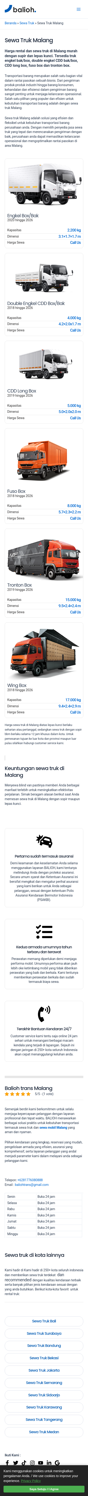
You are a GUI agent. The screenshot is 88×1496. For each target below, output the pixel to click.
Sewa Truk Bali (44, 1321)
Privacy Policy (31, 1481)
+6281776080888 (30, 1180)
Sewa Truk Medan (44, 1432)
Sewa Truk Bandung (44, 1345)
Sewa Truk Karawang (44, 1407)
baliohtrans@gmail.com (32, 1185)
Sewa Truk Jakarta (44, 1370)
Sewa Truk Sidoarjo (44, 1395)
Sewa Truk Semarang (44, 1382)
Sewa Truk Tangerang (44, 1419)
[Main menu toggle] (78, 9)
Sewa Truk (26, 23)
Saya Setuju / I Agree (44, 1489)
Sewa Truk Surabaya (44, 1333)
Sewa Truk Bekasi (44, 1358)
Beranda (10, 23)
